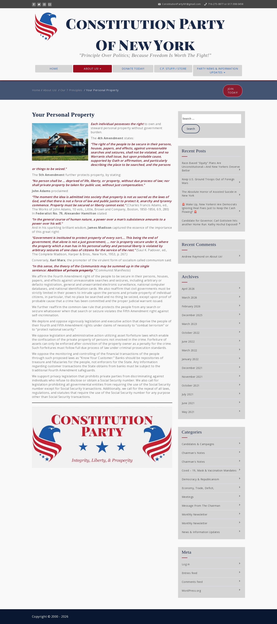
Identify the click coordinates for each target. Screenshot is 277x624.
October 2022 (191, 332)
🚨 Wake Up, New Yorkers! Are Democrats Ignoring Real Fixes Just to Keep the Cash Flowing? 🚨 (209, 208)
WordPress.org (191, 590)
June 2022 (188, 341)
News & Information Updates (201, 532)
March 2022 (189, 350)
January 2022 (190, 359)
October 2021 (191, 385)
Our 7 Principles (71, 90)
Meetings (188, 497)
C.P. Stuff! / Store (173, 68)
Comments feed (192, 582)
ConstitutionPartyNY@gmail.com (179, 4)
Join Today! (233, 90)
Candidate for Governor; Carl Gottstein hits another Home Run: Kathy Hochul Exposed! (210, 222)
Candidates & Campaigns (198, 444)
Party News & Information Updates (217, 70)
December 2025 (192, 315)
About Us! (92, 68)
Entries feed (189, 573)
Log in (186, 564)
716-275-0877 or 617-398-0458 (223, 4)
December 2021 (192, 368)
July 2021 (188, 394)
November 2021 (192, 376)
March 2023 (189, 324)
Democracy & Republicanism (200, 479)
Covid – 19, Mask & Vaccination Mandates (209, 470)
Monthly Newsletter (194, 514)
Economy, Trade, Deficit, (198, 488)
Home (54, 68)
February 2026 (191, 306)
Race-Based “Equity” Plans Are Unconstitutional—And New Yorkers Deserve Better (211, 166)
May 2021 (188, 412)
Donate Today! (133, 68)
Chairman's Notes (193, 453)
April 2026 (188, 288)
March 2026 (189, 297)
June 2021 (188, 403)
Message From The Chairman (201, 505)
